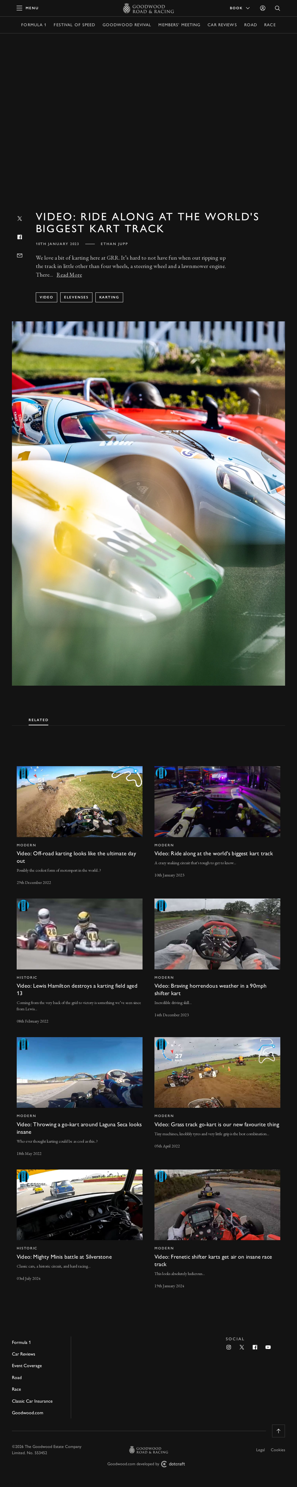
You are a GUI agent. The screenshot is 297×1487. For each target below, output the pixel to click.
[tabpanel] (148, 1021)
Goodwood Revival (127, 24)
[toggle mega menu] (28, 8)
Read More (69, 274)
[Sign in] (262, 8)
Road (250, 24)
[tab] (38, 719)
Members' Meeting (179, 24)
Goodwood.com (27, 1412)
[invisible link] (80, 826)
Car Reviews (222, 24)
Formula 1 (34, 24)
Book (240, 8)
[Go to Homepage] (149, 8)
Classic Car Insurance (32, 1401)
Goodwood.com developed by (148, 1464)
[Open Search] (277, 8)
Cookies (278, 1449)
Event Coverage (27, 1365)
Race (270, 24)
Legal (260, 1449)
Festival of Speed (74, 24)
